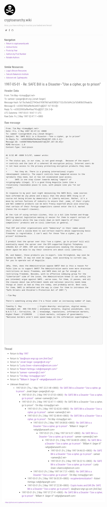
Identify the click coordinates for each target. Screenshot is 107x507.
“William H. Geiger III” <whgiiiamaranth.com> (41, 379)
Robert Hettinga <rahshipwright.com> (38, 369)
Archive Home (11, 47)
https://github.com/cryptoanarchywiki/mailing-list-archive (23, 502)
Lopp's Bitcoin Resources (16, 71)
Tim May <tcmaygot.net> (32, 376)
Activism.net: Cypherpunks (16, 78)
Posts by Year (11, 50)
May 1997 (23, 353)
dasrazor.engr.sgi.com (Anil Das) (36, 358)
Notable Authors (12, 57)
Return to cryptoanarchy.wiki (17, 43)
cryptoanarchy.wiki (18, 20)
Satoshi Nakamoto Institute (17, 74)
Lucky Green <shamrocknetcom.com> (38, 365)
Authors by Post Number (16, 54)
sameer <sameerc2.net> (32, 372)
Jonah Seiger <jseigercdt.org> (35, 362)
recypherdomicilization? (81, 478)
